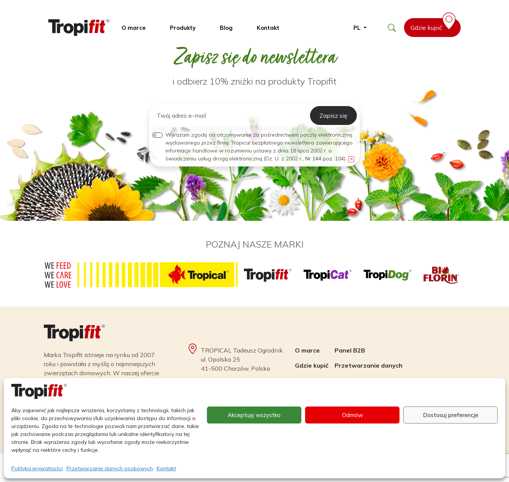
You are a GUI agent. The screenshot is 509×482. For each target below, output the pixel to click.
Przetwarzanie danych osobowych (109, 468)
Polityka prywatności (37, 468)
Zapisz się (333, 115)
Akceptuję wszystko (254, 415)
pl (357, 27)
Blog (226, 27)
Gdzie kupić (434, 24)
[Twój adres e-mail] (231, 115)
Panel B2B (350, 350)
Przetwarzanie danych (369, 365)
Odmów (352, 415)
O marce (134, 27)
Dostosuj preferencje (450, 415)
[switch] (157, 135)
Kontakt (166, 468)
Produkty (183, 27)
